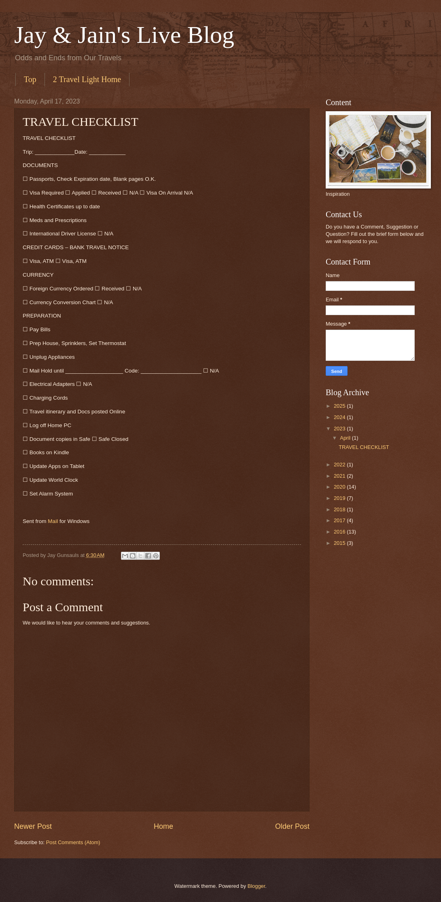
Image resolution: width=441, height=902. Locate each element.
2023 (340, 429)
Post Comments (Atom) (73, 842)
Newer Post (33, 826)
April (346, 438)
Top (30, 79)
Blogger (256, 886)
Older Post (292, 826)
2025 (340, 406)
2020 (340, 487)
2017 (340, 520)
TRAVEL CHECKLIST (364, 447)
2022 (340, 465)
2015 (340, 543)
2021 (340, 476)
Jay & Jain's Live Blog (124, 34)
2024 (340, 417)
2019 (340, 498)
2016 (340, 532)
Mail (53, 521)
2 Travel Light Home (87, 79)
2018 (340, 509)
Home (163, 826)
